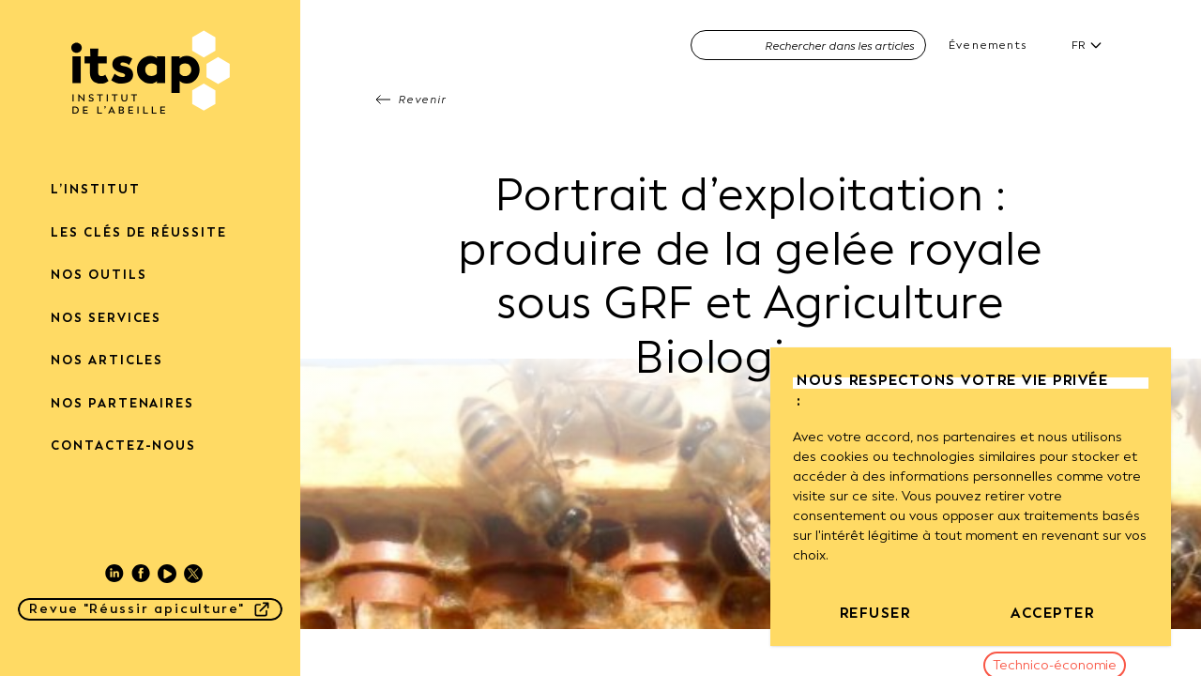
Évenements (987, 45)
